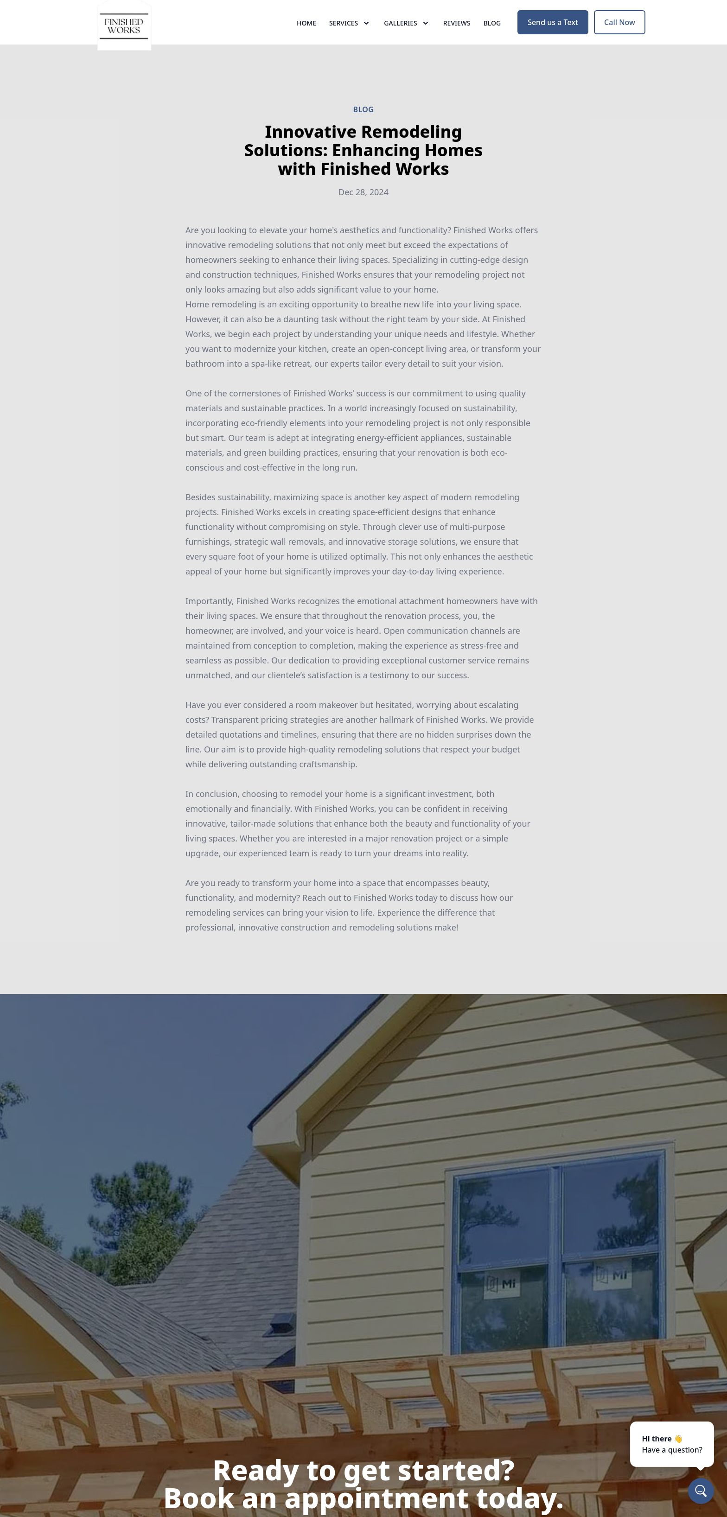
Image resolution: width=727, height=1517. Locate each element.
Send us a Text (553, 41)
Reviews (457, 41)
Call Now (619, 41)
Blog (492, 41)
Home (306, 41)
